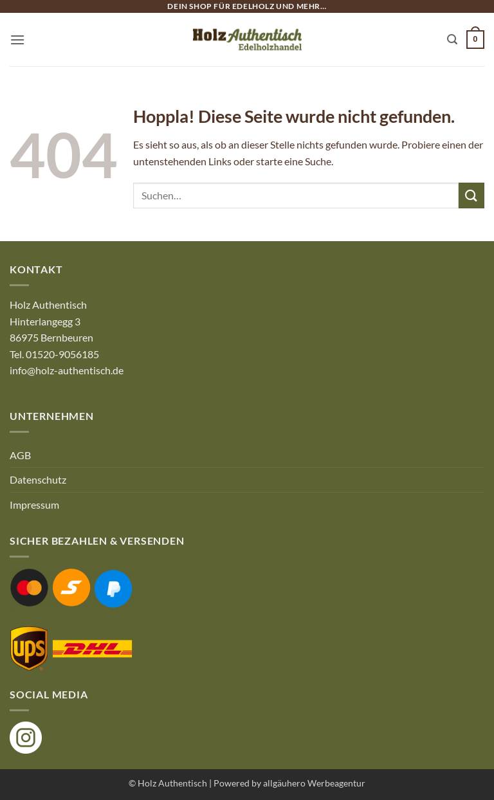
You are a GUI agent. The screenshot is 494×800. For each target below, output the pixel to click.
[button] (17, 39)
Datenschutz (38, 479)
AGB (20, 455)
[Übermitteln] (471, 195)
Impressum (34, 504)
